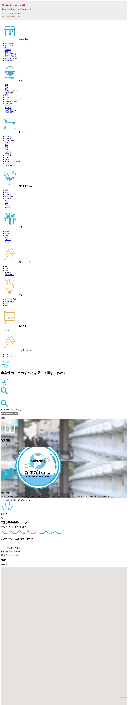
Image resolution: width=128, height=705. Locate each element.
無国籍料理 (9, 94)
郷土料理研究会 (10, 110)
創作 (6, 203)
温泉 (6, 149)
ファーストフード (11, 102)
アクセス (8, 273)
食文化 (7, 201)
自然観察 (8, 195)
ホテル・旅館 (9, 44)
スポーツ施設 (9, 141)
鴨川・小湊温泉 (10, 54)
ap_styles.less (9, 9)
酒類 (6, 236)
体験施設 (8, 154)
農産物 (7, 234)
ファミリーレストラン (13, 100)
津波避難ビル (9, 61)
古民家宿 (8, 52)
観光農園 (8, 156)
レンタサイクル (10, 164)
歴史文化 (8, 139)
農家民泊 (8, 50)
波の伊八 (8, 160)
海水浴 (7, 143)
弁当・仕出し (9, 104)
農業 (6, 191)
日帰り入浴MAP (10, 57)
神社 (6, 147)
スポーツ (8, 205)
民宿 (6, 48)
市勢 (6, 267)
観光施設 (8, 137)
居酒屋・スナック (11, 91)
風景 (6, 145)
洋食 (6, 87)
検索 (3, 418)
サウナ (7, 158)
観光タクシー (9, 330)
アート (7, 242)
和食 (6, 85)
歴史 (6, 269)
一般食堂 (8, 98)
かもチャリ (9, 355)
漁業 (6, 193)
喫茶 (6, 96)
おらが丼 (8, 108)
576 (3, 17)
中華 (6, 89)
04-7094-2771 (13, 556)
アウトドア (9, 152)
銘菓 (6, 238)
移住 (6, 306)
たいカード (9, 304)
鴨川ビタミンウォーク (13, 59)
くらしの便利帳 (10, 300)
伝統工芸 (8, 240)
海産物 (7, 232)
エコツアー (9, 197)
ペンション (9, 46)
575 (3, 14)
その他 (7, 106)
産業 (6, 271)
